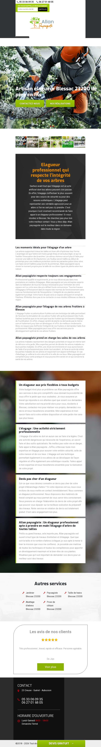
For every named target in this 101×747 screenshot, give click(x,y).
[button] (47, 126)
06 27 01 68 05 (45, 2)
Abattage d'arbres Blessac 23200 (33, 605)
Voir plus (50, 667)
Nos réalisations (60, 103)
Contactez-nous (30, 103)
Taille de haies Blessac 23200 (75, 595)
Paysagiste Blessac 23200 (54, 595)
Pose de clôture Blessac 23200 (54, 605)
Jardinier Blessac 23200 (33, 595)
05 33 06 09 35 (25, 2)
